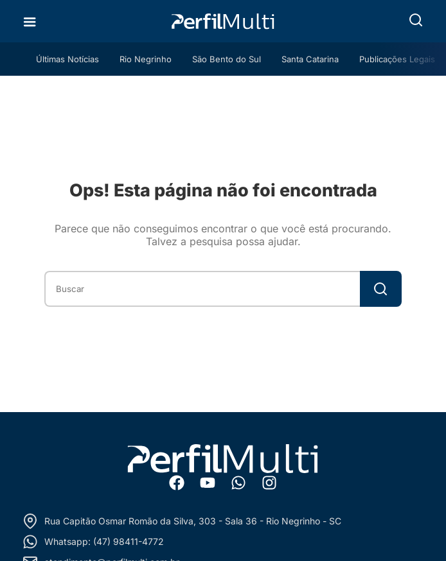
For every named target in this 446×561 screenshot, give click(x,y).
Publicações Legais (397, 59)
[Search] (381, 289)
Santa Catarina (310, 59)
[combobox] (201, 289)
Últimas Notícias (67, 59)
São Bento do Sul (226, 59)
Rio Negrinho (146, 59)
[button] (416, 20)
